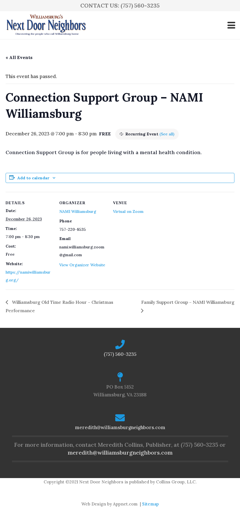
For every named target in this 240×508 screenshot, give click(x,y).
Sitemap (150, 504)
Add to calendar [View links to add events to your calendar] (33, 177)
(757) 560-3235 (120, 354)
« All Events (19, 57)
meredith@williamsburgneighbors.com (120, 427)
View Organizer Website (82, 264)
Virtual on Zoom (128, 211)
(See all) (166, 134)
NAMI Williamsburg (77, 211)
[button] (231, 25)
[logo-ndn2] (46, 25)
